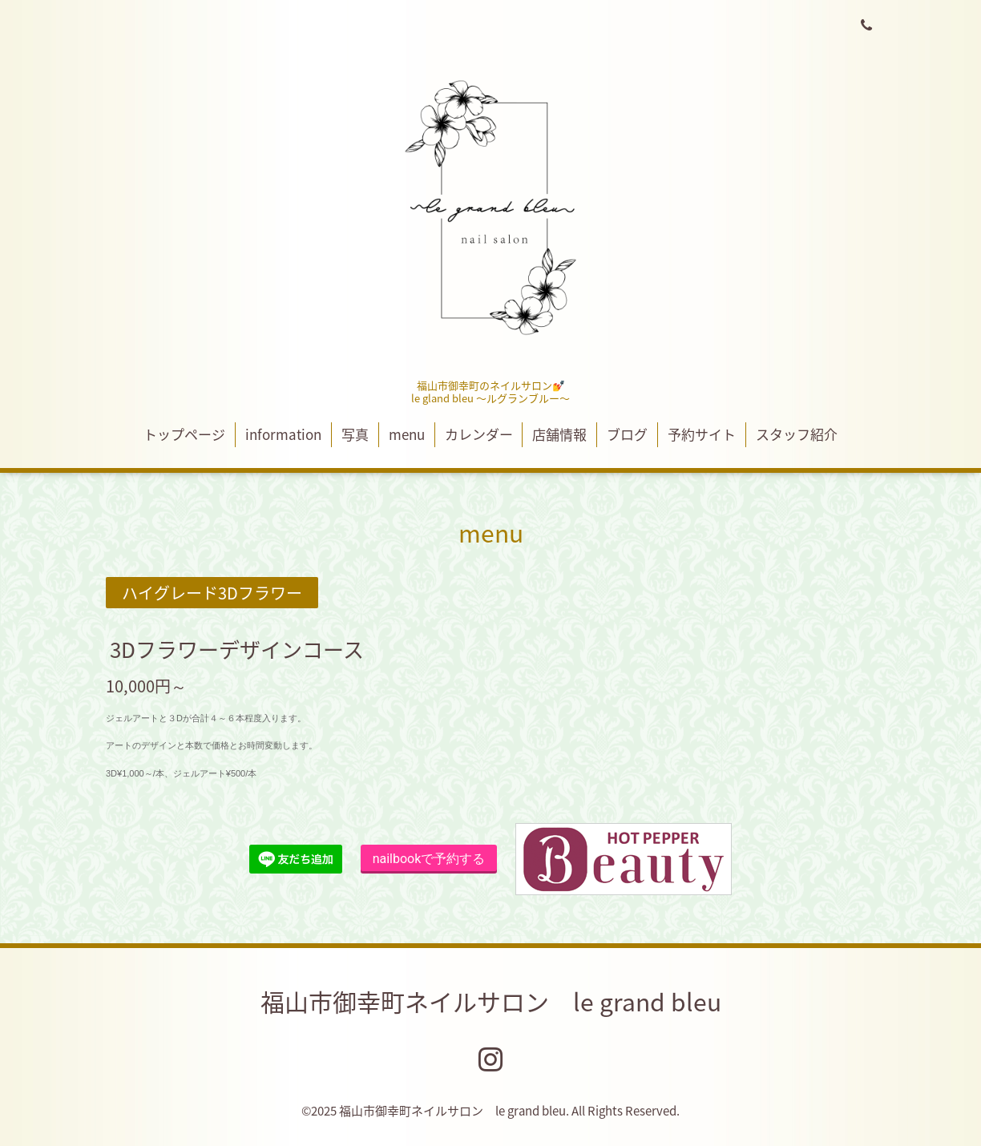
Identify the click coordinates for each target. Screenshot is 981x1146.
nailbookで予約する (429, 858)
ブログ (627, 434)
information (283, 434)
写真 (355, 434)
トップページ (184, 434)
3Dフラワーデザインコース (237, 648)
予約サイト (702, 434)
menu (407, 434)
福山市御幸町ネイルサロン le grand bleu (490, 1001)
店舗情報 (559, 434)
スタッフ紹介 (797, 434)
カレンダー (479, 434)
